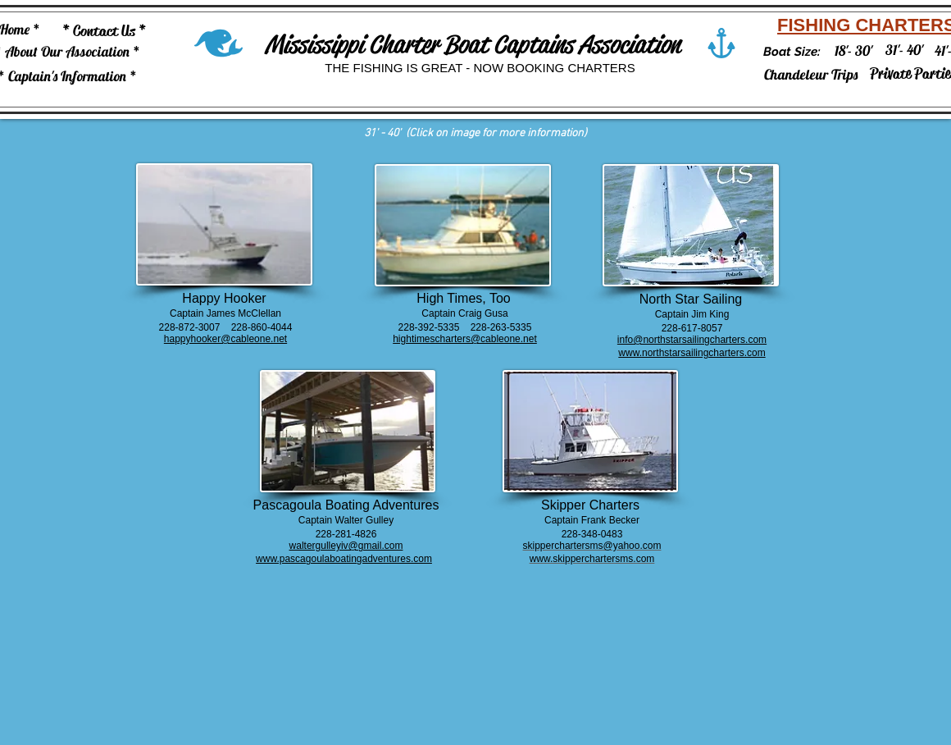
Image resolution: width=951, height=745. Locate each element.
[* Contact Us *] (104, 31)
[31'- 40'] (904, 49)
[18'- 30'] (853, 50)
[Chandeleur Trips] (811, 74)
